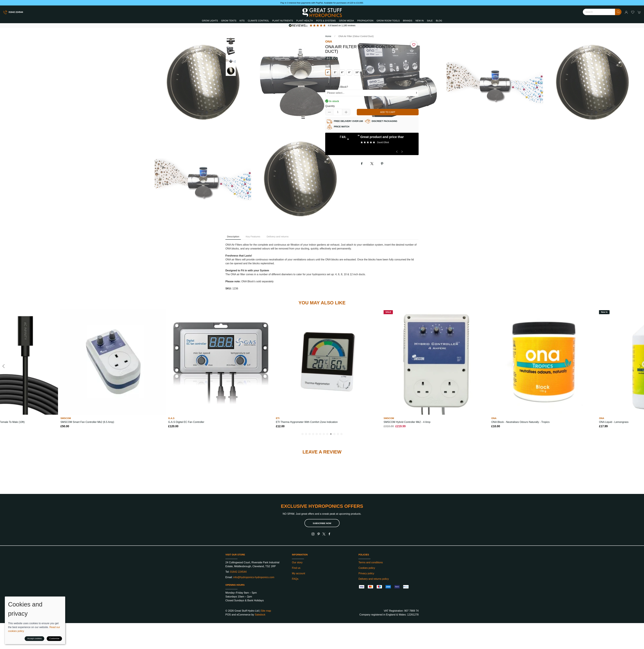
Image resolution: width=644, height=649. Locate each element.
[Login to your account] (626, 12)
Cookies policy (366, 568)
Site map (266, 610)
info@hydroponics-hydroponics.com (253, 577)
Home (328, 36)
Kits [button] (242, 20)
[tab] (302, 434)
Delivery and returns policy (373, 578)
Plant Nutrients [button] (282, 20)
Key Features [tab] (253, 236)
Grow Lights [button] (210, 20)
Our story (297, 562)
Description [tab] (233, 236)
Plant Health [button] (304, 20)
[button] (632, 12)
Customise (54, 638)
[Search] (602, 12)
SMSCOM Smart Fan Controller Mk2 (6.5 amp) (87, 422)
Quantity (330, 106)
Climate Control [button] (258, 20)
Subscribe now (322, 523)
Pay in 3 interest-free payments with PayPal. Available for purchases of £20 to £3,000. (322, 3)
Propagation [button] (365, 20)
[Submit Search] (618, 12)
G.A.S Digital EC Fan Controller (186, 422)
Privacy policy (366, 573)
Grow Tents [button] (228, 20)
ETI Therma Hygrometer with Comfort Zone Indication (307, 422)
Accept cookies (34, 638)
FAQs (295, 578)
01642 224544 (13, 12)
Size (327, 66)
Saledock (260, 614)
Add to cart (387, 112)
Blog (439, 20)
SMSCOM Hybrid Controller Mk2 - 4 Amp (407, 422)
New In (420, 20)
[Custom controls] (372, 93)
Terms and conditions (370, 562)
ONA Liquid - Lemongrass (614, 422)
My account (298, 573)
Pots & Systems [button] (326, 20)
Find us (296, 568)
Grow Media (346, 20)
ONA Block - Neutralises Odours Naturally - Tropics (520, 422)
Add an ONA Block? (336, 87)
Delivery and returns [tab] (278, 236)
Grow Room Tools (388, 20)
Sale (430, 20)
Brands (407, 20)
